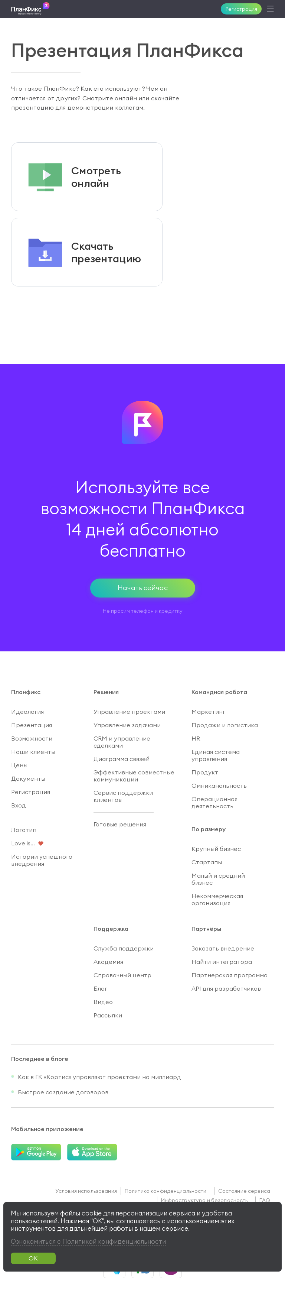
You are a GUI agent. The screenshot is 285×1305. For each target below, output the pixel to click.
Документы (28, 778)
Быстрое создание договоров (63, 1092)
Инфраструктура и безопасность (204, 1200)
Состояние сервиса (244, 1191)
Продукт (204, 772)
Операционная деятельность (214, 802)
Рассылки (108, 1015)
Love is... (23, 843)
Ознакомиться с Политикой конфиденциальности (88, 1241)
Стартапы (206, 862)
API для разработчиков (226, 988)
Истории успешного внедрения (41, 860)
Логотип (23, 829)
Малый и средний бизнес (218, 879)
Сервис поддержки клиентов (123, 796)
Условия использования (86, 1191)
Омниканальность (219, 785)
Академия (108, 961)
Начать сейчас (143, 587)
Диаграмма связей (122, 758)
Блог (100, 988)
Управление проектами (129, 711)
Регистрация (241, 9)
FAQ (264, 1200)
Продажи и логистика (224, 725)
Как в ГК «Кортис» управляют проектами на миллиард (99, 1077)
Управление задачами (127, 725)
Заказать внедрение (222, 948)
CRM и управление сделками (122, 742)
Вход (18, 805)
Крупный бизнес (216, 848)
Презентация (31, 725)
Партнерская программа (229, 975)
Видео (103, 1002)
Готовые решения (120, 824)
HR (195, 738)
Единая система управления (215, 755)
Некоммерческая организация (217, 899)
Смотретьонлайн (96, 177)
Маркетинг (208, 711)
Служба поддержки (124, 948)
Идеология (27, 711)
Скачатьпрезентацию (106, 252)
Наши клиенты (33, 751)
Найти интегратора (221, 961)
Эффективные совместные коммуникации (134, 775)
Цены (19, 765)
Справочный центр (122, 975)
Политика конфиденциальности (166, 1191)
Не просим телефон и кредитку (143, 611)
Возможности (31, 738)
